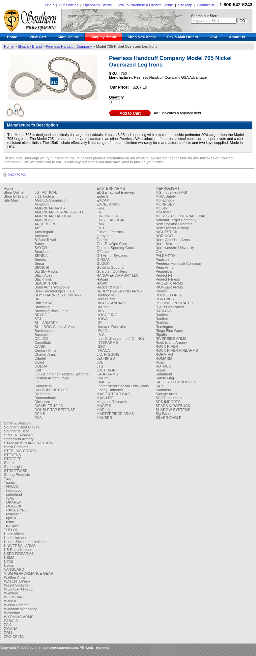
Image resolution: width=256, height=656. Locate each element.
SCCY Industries (169, 398)
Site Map (185, 5)
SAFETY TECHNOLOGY (176, 382)
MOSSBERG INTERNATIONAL (181, 216)
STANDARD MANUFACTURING (30, 443)
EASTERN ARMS (111, 188)
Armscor (41, 236)
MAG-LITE (105, 398)
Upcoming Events (97, 5)
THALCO (11, 486)
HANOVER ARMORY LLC (118, 275)
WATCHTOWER (17, 581)
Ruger (160, 370)
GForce (103, 252)
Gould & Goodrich (111, 267)
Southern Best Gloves (21, 427)
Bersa (39, 263)
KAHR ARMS (107, 374)
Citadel (40, 358)
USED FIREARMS (19, 554)
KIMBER (103, 382)
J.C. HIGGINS (108, 354)
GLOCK (103, 263)
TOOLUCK (12, 506)
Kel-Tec (103, 378)
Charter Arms (45, 354)
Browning (42, 307)
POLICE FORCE (169, 295)
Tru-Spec (11, 526)
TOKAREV (12, 502)
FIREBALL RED (109, 216)
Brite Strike (43, 303)
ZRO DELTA (14, 637)
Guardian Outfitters (112, 271)
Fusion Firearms (110, 232)
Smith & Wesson (17, 423)
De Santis (42, 394)
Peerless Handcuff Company (69, 46)
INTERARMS (107, 342)
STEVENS (12, 455)
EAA (38, 418)
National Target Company (176, 220)
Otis (159, 252)
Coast (39, 362)
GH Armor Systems (112, 256)
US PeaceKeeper (18, 550)
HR (99, 323)
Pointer (161, 291)
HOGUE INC (107, 315)
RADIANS (164, 311)
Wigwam (11, 593)
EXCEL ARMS (108, 204)
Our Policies (68, 5)
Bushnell (41, 335)
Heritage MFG (108, 295)
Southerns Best (16, 431)
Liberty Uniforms (110, 390)
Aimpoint (42, 204)
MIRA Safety (166, 196)
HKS (100, 311)
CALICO (41, 339)
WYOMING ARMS (18, 617)
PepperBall (164, 271)
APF (38, 228)
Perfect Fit (164, 275)
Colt (38, 370)
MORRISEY (165, 204)
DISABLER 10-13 (49, 406)
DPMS (40, 414)
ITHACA (103, 350)
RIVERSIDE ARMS (171, 339)
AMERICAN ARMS (50, 208)
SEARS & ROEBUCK (173, 406)
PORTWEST (166, 299)
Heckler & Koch (109, 287)
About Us (237, 37)
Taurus (9, 482)
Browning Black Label (52, 311)
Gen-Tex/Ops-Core (112, 244)
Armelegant (44, 232)
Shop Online (68, 37)
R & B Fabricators (170, 307)
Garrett (102, 240)
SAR (159, 386)
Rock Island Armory (171, 342)
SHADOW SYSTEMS (173, 410)
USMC (9, 558)
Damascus (43, 386)
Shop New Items (142, 37)
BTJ (38, 319)
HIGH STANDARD (111, 303)
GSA (213, 37)
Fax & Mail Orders (182, 37)
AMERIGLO (44, 220)
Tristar (9, 522)
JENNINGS (106, 358)
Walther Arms (15, 577)
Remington (164, 327)
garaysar (104, 236)
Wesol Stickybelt (17, 585)
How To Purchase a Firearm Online (145, 5)
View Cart (38, 37)
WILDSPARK (14, 597)
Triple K (10, 518)
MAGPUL (104, 406)
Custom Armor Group (52, 378)
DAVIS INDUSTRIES (51, 390)
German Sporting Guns (115, 248)
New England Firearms (174, 224)
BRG (39, 299)
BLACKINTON (46, 283)
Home (12, 37)
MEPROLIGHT (168, 188)
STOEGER (13, 459)
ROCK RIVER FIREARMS (177, 350)
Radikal (162, 319)
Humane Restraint (111, 327)
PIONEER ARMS (169, 287)
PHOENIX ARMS (169, 283)
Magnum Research (112, 402)
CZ (37, 382)
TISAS (9, 498)
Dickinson (42, 402)
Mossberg (163, 212)
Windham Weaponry (20, 609)
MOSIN (161, 208)
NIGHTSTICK (167, 232)
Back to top (17, 174)
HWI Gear (105, 331)
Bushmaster (44, 331)
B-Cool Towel (45, 240)
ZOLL (8, 633)
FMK (100, 224)
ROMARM (164, 358)
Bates (39, 244)
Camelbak (43, 342)
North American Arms (173, 240)
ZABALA (11, 621)
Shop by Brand (103, 37)
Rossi (160, 362)
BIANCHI (42, 267)
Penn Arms (164, 267)
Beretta (40, 259)
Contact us (206, 5)
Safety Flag (165, 378)
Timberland (13, 494)
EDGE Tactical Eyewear (116, 192)
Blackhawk (43, 279)
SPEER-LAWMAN (18, 435)
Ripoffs (161, 335)
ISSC (101, 346)
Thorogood (12, 490)
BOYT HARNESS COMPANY (58, 295)
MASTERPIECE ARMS (115, 414)
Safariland (164, 374)
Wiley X (10, 601)
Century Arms (46, 350)
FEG (100, 208)
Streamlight (13, 467)
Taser (8, 478)
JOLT (101, 362)
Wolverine (12, 613)
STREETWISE (16, 471)
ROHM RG (164, 354)
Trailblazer (12, 514)
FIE (99, 212)
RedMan (162, 323)
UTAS (9, 561)
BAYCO (41, 248)
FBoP (49, 5)
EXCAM (103, 200)
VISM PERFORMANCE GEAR (28, 573)
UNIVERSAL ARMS (20, 546)
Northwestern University (175, 248)
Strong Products (17, 475)
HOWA (102, 319)
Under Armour (15, 538)
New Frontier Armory (172, 228)
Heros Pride (106, 299)
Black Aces (43, 275)
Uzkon (9, 565)
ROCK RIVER (167, 346)
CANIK (40, 346)
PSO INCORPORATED (174, 303)
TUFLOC (11, 530)
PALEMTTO (165, 256)
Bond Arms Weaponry (52, 287)
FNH (100, 228)
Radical (162, 315)
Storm (9, 463)
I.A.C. (101, 335)
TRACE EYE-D (16, 510)
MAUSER (104, 418)
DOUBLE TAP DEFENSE (55, 410)
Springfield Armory (19, 439)
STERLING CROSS (20, 451)
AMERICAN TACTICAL (53, 216)
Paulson (162, 259)
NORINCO (164, 236)
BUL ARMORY (46, 323)
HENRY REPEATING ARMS (119, 291)
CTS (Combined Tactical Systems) (62, 374)
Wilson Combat (16, 605)
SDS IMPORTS (168, 402)
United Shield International (25, 542)
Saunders (163, 390)
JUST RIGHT (107, 370)
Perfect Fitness (168, 279)
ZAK (7, 625)
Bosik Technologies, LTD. (55, 291)
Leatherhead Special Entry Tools (123, 386)
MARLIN (103, 410)
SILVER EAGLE (168, 418)
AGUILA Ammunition (51, 200)
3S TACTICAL (46, 192)
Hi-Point (103, 307)
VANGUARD (14, 569)
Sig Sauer (163, 414)
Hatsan (102, 279)
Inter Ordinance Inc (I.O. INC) (120, 339)
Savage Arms (166, 394)
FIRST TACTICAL (111, 220)
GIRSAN (103, 259)
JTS (100, 366)
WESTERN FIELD (18, 589)
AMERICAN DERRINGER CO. (59, 212)
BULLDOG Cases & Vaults (56, 327)
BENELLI (42, 256)
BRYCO (41, 315)
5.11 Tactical (45, 196)
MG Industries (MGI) (172, 192)
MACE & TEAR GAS (113, 394)
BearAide (42, 252)
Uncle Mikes (14, 534)
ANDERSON (45, 224)
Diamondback (46, 398)
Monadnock (165, 200)
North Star (164, 244)
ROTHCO (163, 366)
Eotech (102, 196)
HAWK (102, 283)
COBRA (41, 366)
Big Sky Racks (46, 271)
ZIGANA (10, 629)
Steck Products (16, 447)
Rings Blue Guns (169, 331)
